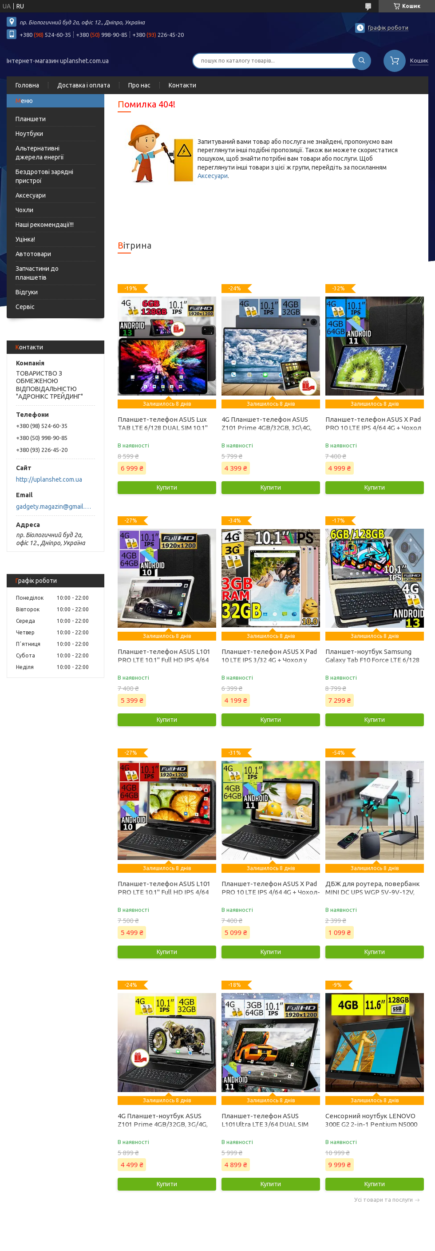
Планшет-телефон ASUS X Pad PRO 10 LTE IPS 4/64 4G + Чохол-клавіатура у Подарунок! (270, 892)
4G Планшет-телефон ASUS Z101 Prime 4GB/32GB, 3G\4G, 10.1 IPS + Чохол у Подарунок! (267, 428)
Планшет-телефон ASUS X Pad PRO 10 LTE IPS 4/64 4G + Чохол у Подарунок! (373, 428)
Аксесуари (31, 195)
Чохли (24, 210)
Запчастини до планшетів (37, 273)
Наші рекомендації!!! (45, 224)
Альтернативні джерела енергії (40, 153)
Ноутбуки (29, 133)
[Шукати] (361, 60)
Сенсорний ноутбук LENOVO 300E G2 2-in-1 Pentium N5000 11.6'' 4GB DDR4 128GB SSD (371, 1124)
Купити (167, 487)
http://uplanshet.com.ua (49, 479)
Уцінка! (25, 239)
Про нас (139, 85)
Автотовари (33, 253)
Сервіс (25, 306)
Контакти (182, 85)
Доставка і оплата (83, 85)
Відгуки (27, 292)
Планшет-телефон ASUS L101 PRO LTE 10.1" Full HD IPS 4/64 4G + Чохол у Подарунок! (164, 660)
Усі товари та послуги (383, 1200)
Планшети (31, 119)
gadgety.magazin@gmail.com (55, 506)
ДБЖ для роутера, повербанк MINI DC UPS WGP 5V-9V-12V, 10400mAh (372, 892)
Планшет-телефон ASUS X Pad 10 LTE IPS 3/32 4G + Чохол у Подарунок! (269, 660)
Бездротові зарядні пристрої (44, 176)
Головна (27, 85)
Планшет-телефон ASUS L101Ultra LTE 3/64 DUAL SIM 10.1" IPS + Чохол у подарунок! (268, 1124)
